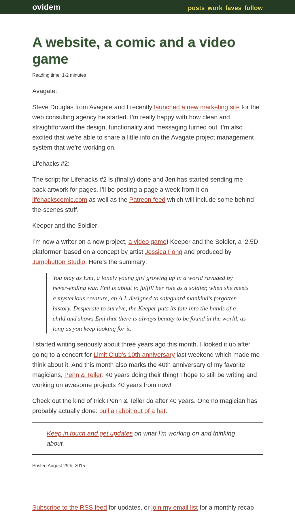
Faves (233, 8)
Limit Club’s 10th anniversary (134, 354)
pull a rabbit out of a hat (132, 410)
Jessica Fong (163, 251)
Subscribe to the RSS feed (69, 507)
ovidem (46, 7)
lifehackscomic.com (59, 199)
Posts (196, 8)
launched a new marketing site (197, 107)
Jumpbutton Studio (58, 261)
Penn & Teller (83, 374)
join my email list (174, 507)
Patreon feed (147, 199)
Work (215, 8)
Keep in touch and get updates (90, 433)
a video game (147, 241)
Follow (253, 8)
